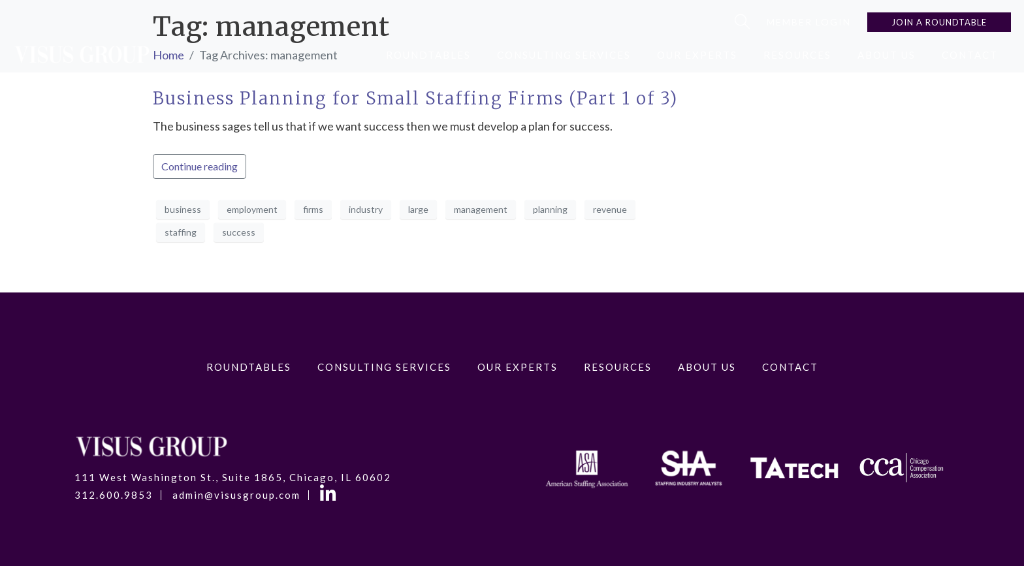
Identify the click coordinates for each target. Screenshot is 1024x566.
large (418, 209)
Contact (970, 55)
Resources (797, 55)
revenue (610, 209)
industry (366, 209)
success (238, 232)
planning (550, 209)
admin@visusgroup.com (236, 495)
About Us (886, 55)
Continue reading (199, 166)
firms (313, 209)
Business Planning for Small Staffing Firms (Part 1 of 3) (415, 98)
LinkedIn (330, 495)
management (480, 209)
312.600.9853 (113, 495)
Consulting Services (564, 55)
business (183, 209)
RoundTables (428, 55)
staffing (181, 232)
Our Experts (697, 55)
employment (252, 209)
